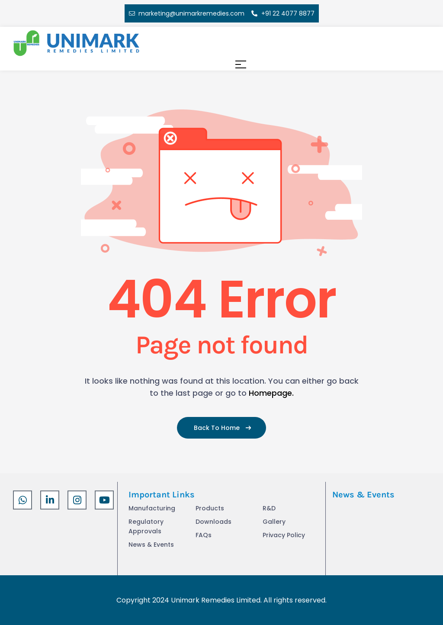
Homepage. (271, 393)
